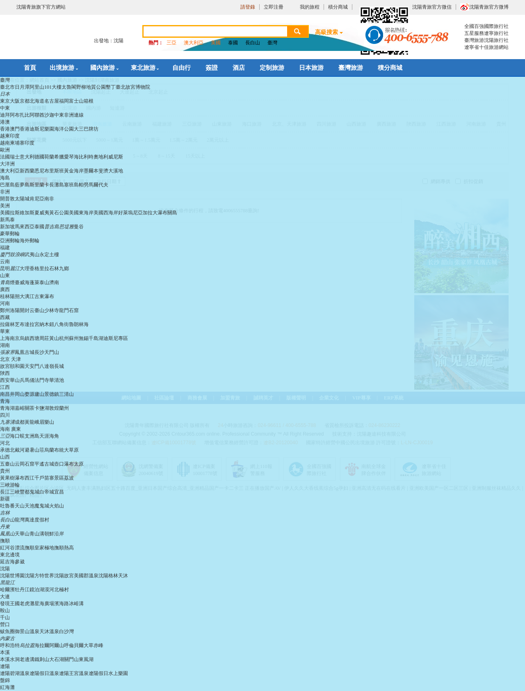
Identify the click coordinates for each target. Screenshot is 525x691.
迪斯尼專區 (115, 338)
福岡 (64, 101)
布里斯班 (54, 171)
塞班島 (71, 185)
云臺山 (37, 310)
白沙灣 (66, 631)
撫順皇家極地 (39, 548)
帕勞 (84, 185)
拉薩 (5, 324)
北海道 (37, 101)
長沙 (39, 352)
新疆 (5, 499)
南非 (49, 199)
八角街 (61, 324)
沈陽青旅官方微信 (432, 7)
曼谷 (79, 227)
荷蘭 (49, 157)
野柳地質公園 (91, 87)
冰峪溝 (76, 603)
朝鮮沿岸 (54, 534)
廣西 (5, 289)
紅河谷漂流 (12, 548)
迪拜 (5, 115)
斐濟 (103, 171)
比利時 (86, 157)
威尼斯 (115, 157)
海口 (15, 436)
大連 (5, 596)
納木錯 (46, 324)
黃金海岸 (74, 171)
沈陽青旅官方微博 (489, 7)
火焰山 (56, 506)
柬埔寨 (17, 143)
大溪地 (115, 171)
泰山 (44, 282)
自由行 (181, 67)
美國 (216, 43)
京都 (25, 101)
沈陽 (5, 569)
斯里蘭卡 (39, 185)
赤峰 (98, 645)
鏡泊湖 (37, 589)
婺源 (29, 394)
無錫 (84, 338)
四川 (5, 415)
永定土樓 (49, 254)
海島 (5, 178)
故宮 (5, 366)
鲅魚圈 (7, 631)
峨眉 (39, 422)
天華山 (22, 534)
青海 (5, 401)
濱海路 (61, 603)
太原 (79, 464)
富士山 (76, 101)
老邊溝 (27, 659)
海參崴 (17, 562)
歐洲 (5, 150)
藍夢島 (22, 185)
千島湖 (96, 338)
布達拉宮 (29, 324)
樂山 (49, 422)
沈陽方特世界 (39, 576)
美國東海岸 (81, 213)
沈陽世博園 (12, 576)
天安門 (32, 366)
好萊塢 (125, 213)
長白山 (252, 43)
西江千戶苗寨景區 (44, 478)
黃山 (54, 338)
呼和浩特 (10, 645)
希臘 (59, 157)
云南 (5, 261)
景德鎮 (51, 394)
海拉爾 (41, 645)
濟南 (54, 282)
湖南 (5, 345)
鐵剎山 (41, 659)
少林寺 (51, 310)
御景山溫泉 (27, 631)
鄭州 (5, 310)
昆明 (5, 268)
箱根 (89, 101)
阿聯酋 (37, 115)
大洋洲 (7, 164)
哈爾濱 (7, 589)
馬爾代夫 (98, 185)
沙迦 (49, 115)
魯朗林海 (79, 324)
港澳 (5, 122)
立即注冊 (273, 7)
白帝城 (46, 492)
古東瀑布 (44, 296)
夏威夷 (41, 213)
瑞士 (15, 157)
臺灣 (272, 43)
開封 (25, 310)
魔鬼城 (41, 506)
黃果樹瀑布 (12, 478)
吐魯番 (7, 506)
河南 (5, 303)
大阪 (15, 101)
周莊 (44, 338)
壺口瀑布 (64, 464)
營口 (5, 624)
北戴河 (17, 450)
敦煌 (54, 408)
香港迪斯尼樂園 (37, 129)
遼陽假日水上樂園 (108, 673)
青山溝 (37, 534)
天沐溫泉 (49, 631)
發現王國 (10, 603)
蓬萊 (34, 282)
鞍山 (5, 610)
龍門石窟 (69, 310)
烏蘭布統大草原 (61, 450)
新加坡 (7, 227)
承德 (5, 450)
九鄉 (64, 268)
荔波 (69, 478)
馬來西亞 (24, 227)
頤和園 (17, 366)
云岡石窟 (24, 464)
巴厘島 (7, 185)
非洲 (5, 192)
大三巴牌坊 (86, 129)
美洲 (5, 206)
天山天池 (24, 506)
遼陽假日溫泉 (44, 673)
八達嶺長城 (51, 366)
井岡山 (17, 394)
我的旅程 (310, 7)
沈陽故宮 (64, 576)
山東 (5, 275)
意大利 (27, 157)
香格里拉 (39, 268)
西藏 (5, 317)
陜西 (5, 373)
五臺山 (7, 464)
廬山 (39, 394)
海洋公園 (64, 129)
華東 (5, 331)
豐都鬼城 (29, 492)
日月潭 (22, 87)
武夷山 (32, 254)
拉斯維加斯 (22, 213)
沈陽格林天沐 (113, 576)
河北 (5, 443)
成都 (20, 422)
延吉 (5, 562)
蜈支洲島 (29, 436)
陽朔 (15, 296)
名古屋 (51, 101)
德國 (39, 157)
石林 (54, 268)
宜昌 (59, 492)
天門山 (51, 352)
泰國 (233, 43)
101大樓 (53, 87)
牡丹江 (22, 589)
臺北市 (7, 87)
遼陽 (5, 666)
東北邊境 (10, 555)
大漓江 (27, 296)
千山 (5, 617)
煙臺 (15, 282)
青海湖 (7, 408)
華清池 (56, 380)
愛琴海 (71, 157)
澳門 (15, 129)
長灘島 (56, 185)
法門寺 (41, 380)
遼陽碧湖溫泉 (15, 673)
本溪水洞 (10, 659)
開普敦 (7, 199)
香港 (5, 129)
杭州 (64, 338)
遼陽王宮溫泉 (74, 673)
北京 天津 (10, 359)
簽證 (211, 67)
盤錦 (5, 680)
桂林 (5, 296)
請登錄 (247, 7)
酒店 (239, 67)
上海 (5, 338)
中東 (5, 108)
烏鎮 (25, 338)
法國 (5, 157)
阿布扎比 (20, 115)
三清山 (66, 394)
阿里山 (37, 87)
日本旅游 (311, 67)
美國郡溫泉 (86, 576)
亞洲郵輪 (10, 240)
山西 (5, 457)
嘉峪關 (22, 408)
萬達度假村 (37, 520)
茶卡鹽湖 (39, 408)
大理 (25, 268)
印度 (29, 143)
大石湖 (56, 659)
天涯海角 (49, 436)
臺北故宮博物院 (133, 87)
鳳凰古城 (24, 352)
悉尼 (39, 171)
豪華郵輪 (10, 233)
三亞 (171, 43)
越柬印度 (10, 136)
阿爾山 (56, 645)
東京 (5, 101)
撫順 (5, 541)
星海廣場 (44, 603)
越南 (5, 143)
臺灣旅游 (350, 67)
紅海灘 (7, 687)
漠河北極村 (56, 589)
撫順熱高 (64, 548)
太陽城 (22, 199)
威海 (25, 282)
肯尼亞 (37, 199)
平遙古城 (44, 464)
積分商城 (338, 7)
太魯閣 (69, 87)
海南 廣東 (10, 429)
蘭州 (64, 408)
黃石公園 (59, 213)
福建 (5, 247)
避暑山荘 (34, 450)
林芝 (15, 324)
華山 (15, 380)
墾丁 (111, 87)
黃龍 (29, 422)
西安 (5, 380)
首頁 (30, 67)
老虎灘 (27, 603)
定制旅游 (272, 67)
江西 (5, 387)
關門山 (71, 659)
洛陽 (15, 310)
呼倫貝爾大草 (79, 645)
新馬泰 (7, 220)
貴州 (5, 471)
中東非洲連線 (69, 115)
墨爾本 (91, 171)
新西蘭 (27, 171)
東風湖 (86, 659)
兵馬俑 (27, 380)
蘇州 (74, 338)
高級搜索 (326, 32)
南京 (15, 338)
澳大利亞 (193, 43)
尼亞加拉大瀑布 (150, 213)
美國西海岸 (106, 213)
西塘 (34, 338)
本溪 (5, 652)
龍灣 (20, 520)
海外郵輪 (29, 240)
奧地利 (101, 157)
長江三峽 (10, 492)
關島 (172, 213)
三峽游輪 (10, 485)
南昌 (5, 394)
